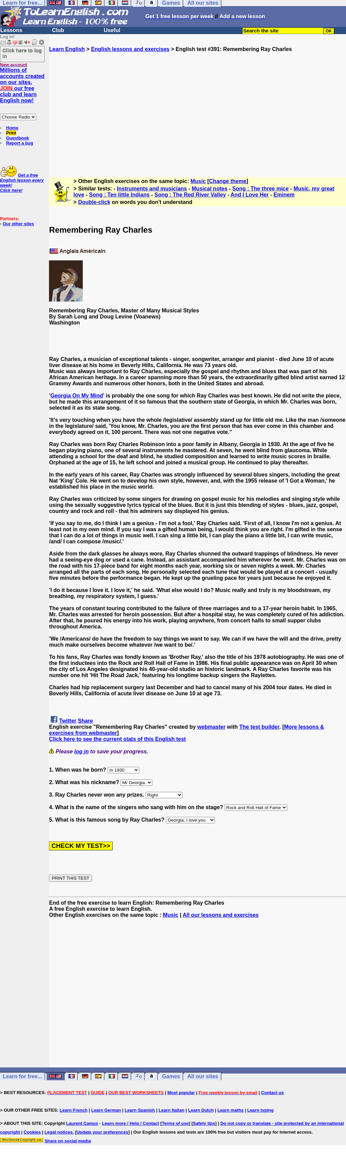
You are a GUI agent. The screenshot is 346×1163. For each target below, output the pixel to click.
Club (58, 30)
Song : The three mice (260, 188)
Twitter (67, 721)
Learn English (67, 49)
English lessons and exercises (130, 49)
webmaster (211, 727)
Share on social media (68, 1140)
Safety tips (204, 1123)
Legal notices (59, 1132)
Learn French (74, 1110)
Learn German (106, 1110)
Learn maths (231, 1110)
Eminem (283, 195)
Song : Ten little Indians (119, 195)
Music (198, 181)
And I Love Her (249, 195)
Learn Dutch (201, 1110)
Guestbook (17, 137)
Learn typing (260, 1110)
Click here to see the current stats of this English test (117, 739)
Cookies (32, 1132)
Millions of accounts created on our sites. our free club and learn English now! (22, 85)
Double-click (94, 202)
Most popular (181, 1092)
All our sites (202, 1076)
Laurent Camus (82, 1123)
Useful (112, 30)
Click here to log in (22, 53)
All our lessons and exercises (220, 915)
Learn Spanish (140, 1110)
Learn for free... (22, 1076)
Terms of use (175, 1123)
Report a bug (19, 143)
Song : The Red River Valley (190, 195)
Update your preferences (102, 1132)
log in (81, 751)
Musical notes (209, 188)
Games (171, 1076)
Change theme (227, 181)
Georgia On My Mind (76, 395)
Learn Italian (171, 1110)
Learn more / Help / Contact (130, 1123)
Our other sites (18, 223)
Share (85, 721)
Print (11, 132)
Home (12, 127)
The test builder (259, 727)
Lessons (11, 30)
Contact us (272, 1092)
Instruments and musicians (152, 188)
